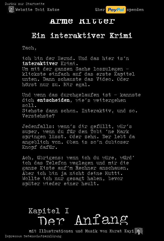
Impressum (13, 236)
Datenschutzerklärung (43, 236)
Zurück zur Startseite (25, 4)
